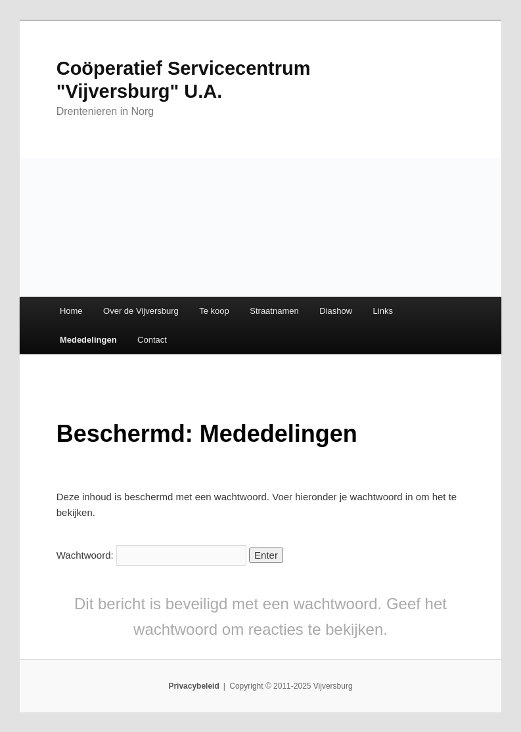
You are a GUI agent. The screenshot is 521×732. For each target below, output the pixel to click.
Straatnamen (274, 311)
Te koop (214, 311)
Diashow (335, 311)
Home (71, 311)
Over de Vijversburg (141, 311)
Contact (152, 340)
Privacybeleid (193, 686)
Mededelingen (88, 340)
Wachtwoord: (151, 555)
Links (383, 311)
